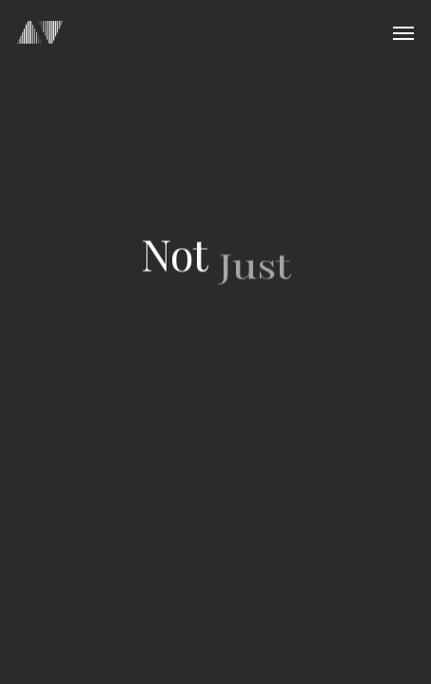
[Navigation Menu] (403, 32)
